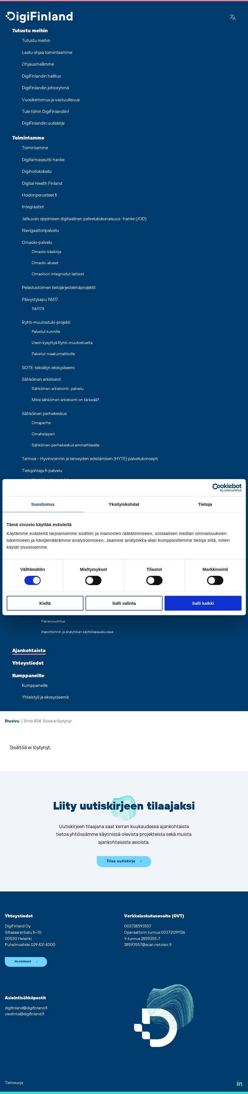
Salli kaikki (203, 603)
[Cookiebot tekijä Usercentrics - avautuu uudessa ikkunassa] (216, 487)
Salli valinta (124, 603)
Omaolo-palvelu (37, 242)
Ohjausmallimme (38, 64)
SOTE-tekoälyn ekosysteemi (48, 368)
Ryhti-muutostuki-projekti (46, 322)
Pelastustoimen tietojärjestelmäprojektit (59, 287)
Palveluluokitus (53, 621)
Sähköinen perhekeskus (44, 413)
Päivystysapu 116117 (40, 299)
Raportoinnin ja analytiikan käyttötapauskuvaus (77, 632)
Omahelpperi (43, 434)
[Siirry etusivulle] (39, 18)
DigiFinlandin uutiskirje (43, 123)
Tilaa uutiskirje (120, 861)
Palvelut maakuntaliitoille (53, 354)
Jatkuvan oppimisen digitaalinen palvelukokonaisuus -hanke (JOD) (84, 219)
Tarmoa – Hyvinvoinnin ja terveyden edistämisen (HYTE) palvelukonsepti (90, 459)
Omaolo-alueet (45, 263)
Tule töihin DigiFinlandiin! (45, 111)
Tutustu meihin (30, 31)
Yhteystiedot (28, 663)
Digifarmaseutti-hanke (43, 160)
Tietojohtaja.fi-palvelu (42, 471)
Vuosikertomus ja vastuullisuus (51, 100)
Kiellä (45, 603)
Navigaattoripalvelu (40, 230)
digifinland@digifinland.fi (26, 1008)
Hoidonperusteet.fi (39, 195)
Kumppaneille (28, 676)
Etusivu (12, 721)
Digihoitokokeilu (37, 171)
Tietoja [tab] (205, 503)
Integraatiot (33, 207)
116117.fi (38, 309)
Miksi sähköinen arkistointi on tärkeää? (65, 400)
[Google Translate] (232, 17)
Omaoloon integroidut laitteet (58, 274)
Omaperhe (41, 423)
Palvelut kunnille (46, 331)
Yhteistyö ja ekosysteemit (45, 697)
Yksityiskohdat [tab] (124, 503)
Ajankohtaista (29, 651)
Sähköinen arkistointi (41, 379)
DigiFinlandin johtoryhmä (45, 88)
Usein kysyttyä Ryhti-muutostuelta (62, 342)
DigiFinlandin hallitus (41, 76)
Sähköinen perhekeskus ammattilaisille (66, 445)
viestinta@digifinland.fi (24, 1014)
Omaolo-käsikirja (46, 251)
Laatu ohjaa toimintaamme (47, 52)
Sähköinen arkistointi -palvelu (58, 388)
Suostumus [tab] (43, 503)
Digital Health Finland (42, 183)
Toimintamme (28, 138)
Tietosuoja (14, 1082)
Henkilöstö (23, 962)
